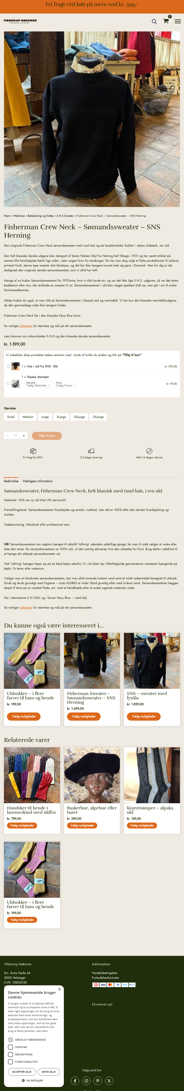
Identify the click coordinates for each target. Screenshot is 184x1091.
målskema (25, 326)
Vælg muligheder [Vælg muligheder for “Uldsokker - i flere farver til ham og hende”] (24, 716)
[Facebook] (75, 1081)
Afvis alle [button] (49, 1071)
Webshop (19, 216)
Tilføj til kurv (47, 435)
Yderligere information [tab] (37, 481)
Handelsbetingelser (104, 973)
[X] (109, 1081)
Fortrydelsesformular (105, 977)
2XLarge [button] (79, 417)
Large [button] (45, 417)
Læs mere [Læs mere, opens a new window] (41, 1031)
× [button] (59, 989)
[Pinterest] (98, 1081)
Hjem (7, 216)
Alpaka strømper (38, 377)
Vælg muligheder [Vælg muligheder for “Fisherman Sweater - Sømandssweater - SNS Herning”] (84, 716)
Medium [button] (28, 417)
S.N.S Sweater (65, 216)
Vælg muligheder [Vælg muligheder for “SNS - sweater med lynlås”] (144, 716)
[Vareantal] (16, 435)
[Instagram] (86, 1081)
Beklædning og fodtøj (40, 216)
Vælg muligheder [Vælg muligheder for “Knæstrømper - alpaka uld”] (142, 826)
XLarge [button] (61, 417)
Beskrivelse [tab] (11, 481)
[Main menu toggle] (178, 21)
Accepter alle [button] (21, 1071)
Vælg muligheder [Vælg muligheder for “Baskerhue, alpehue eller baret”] (82, 826)
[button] (154, 21)
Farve (58, 382)
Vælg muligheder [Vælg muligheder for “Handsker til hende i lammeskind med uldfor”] (22, 826)
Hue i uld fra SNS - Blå (42, 366)
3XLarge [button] (98, 417)
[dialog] (34, 1036)
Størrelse (30, 382)
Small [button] (11, 417)
